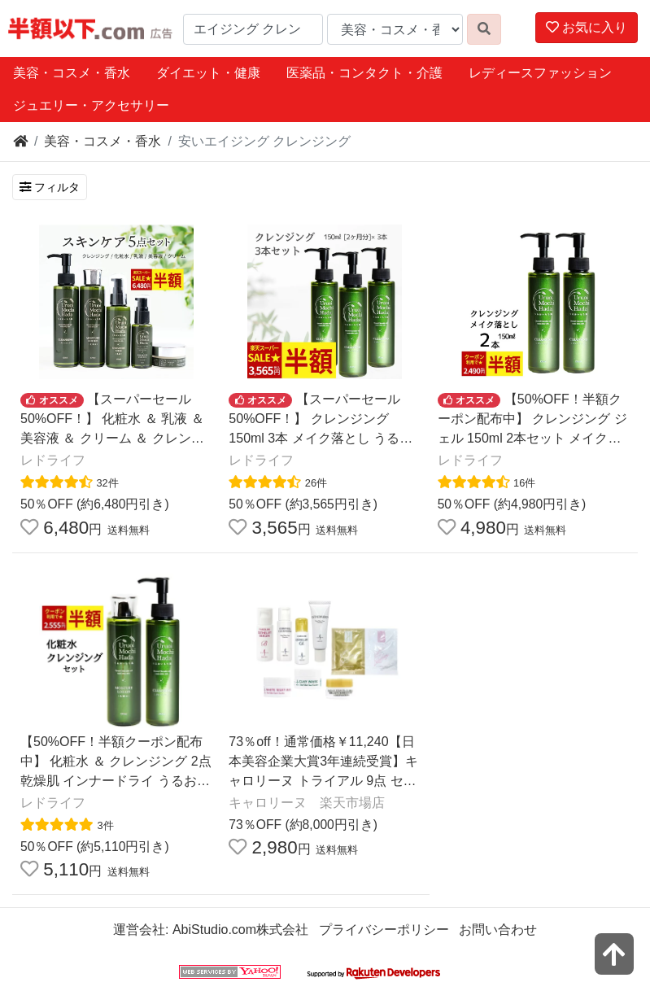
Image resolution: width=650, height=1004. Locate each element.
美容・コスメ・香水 (71, 73)
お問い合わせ (498, 929)
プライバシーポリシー (384, 929)
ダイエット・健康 (208, 73)
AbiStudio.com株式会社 (240, 929)
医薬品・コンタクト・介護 (364, 73)
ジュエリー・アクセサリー (91, 105)
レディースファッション (540, 73)
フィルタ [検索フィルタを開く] (50, 187)
